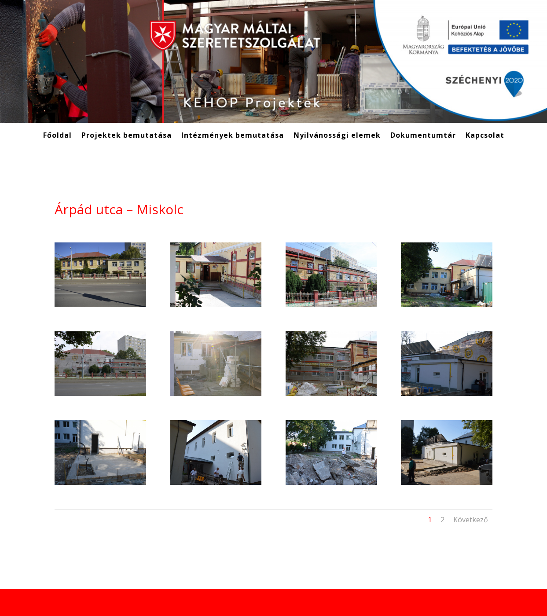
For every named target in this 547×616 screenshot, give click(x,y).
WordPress (162, 602)
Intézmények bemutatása (232, 136)
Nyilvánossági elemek (337, 136)
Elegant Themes (97, 602)
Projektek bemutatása (126, 136)
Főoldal (57, 136)
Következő (470, 519)
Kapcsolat (485, 136)
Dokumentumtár (423, 136)
